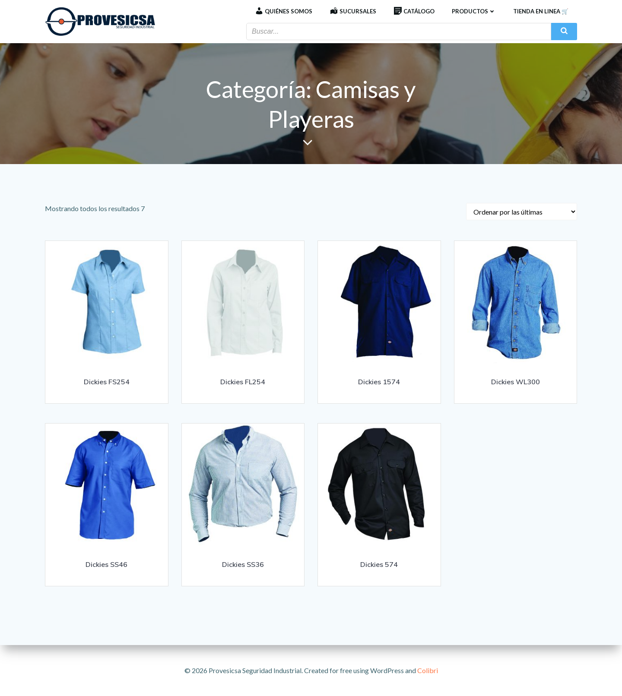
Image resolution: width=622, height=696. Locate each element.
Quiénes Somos (283, 11)
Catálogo (414, 11)
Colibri (427, 670)
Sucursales (353, 11)
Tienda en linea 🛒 (540, 11)
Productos (474, 11)
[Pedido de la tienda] (521, 211)
